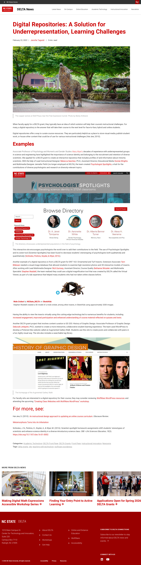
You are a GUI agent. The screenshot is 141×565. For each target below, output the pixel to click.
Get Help (46, 545)
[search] (137, 2)
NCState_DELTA (33, 301)
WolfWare (75, 538)
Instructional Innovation (119, 9)
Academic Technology (99, 9)
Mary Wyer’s (77, 151)
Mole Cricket (19, 301)
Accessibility (76, 543)
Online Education (82, 9)
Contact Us (47, 535)
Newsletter (135, 9)
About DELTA (47, 530)
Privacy (54, 561)
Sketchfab (47, 301)
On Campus (68, 9)
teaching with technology (43, 447)
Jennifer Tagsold (37, 40)
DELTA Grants (65, 443)
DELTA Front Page (50, 443)
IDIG (30, 447)
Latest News (56, 9)
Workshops (47, 540)
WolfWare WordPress (63, 447)
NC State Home (12, 2)
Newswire (106, 443)
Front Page (76, 443)
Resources (63, 561)
